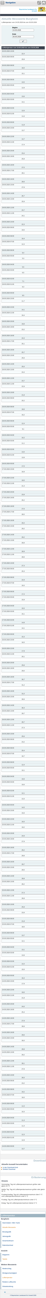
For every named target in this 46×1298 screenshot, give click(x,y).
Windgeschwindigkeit (9, 1273)
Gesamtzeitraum (8, 1241)
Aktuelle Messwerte (9, 1227)
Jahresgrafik (6, 1236)
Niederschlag (6, 1268)
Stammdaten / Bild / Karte (11, 1223)
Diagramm (5, 1255)
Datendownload (7, 1245)
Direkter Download (9, 1169)
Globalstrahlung (7, 1286)
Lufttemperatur (7, 1277)
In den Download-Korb (10, 1167)
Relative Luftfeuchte (9, 1282)
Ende (14, 34)
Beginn (15, 27)
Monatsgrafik (6, 1232)
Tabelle (4, 1259)
